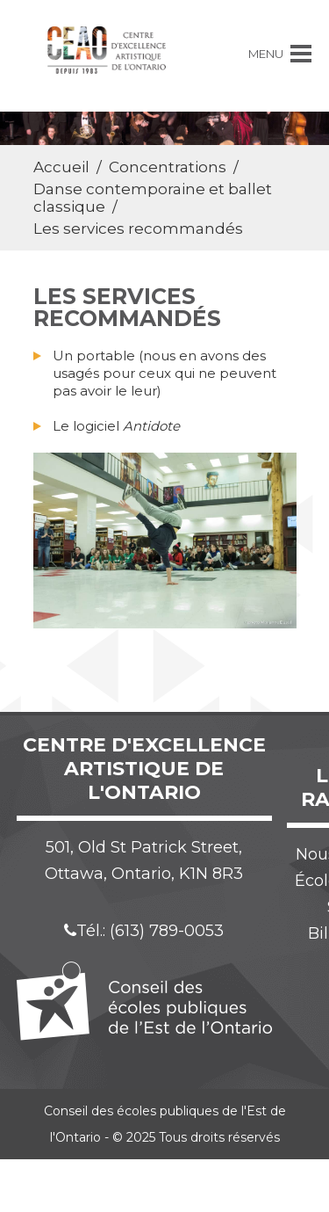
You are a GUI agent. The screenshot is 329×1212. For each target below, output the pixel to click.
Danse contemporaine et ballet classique (152, 197)
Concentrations (167, 167)
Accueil (61, 167)
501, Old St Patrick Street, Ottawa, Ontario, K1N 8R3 (144, 860)
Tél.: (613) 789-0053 (144, 930)
